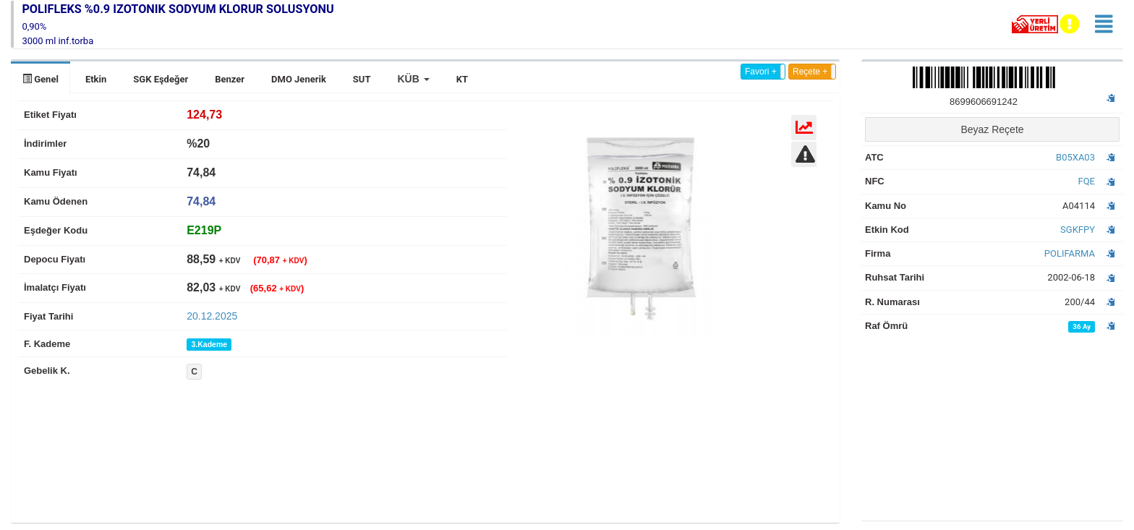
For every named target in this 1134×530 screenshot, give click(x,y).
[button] (412, 79)
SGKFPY (1077, 229)
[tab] (204, 230)
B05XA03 (1075, 157)
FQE (1086, 181)
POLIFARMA (1069, 253)
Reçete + (810, 72)
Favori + (761, 72)
